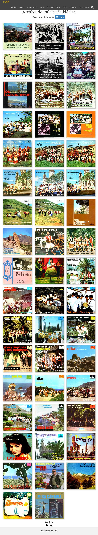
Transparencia (84, 7)
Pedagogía (50, 7)
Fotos (58, 7)
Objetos (74, 7)
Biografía (21, 7)
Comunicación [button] (32, 7)
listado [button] (60, 17)
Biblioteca (66, 7)
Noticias (13, 7)
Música (42, 7)
